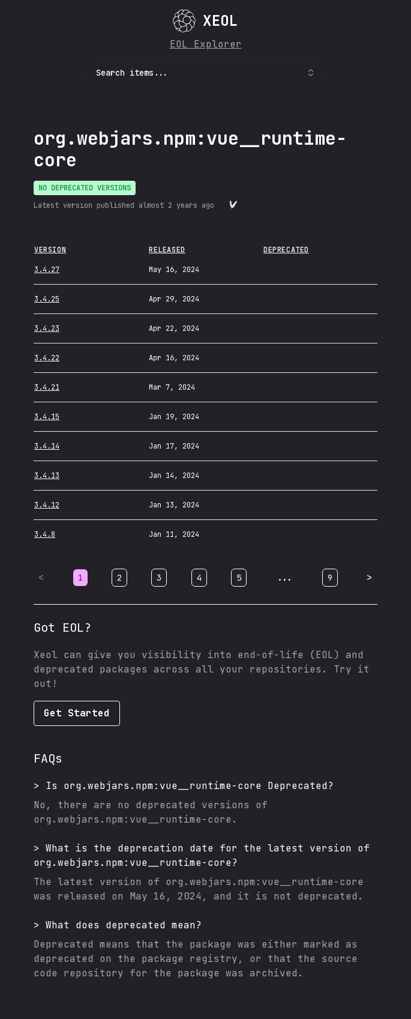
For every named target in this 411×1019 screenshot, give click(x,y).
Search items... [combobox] (206, 72)
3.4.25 (46, 299)
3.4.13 (46, 475)
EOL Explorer (206, 44)
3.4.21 (46, 387)
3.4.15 (46, 417)
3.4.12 (46, 505)
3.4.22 (46, 358)
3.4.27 (46, 269)
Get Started (77, 713)
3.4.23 (46, 328)
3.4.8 (44, 534)
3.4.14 (46, 446)
